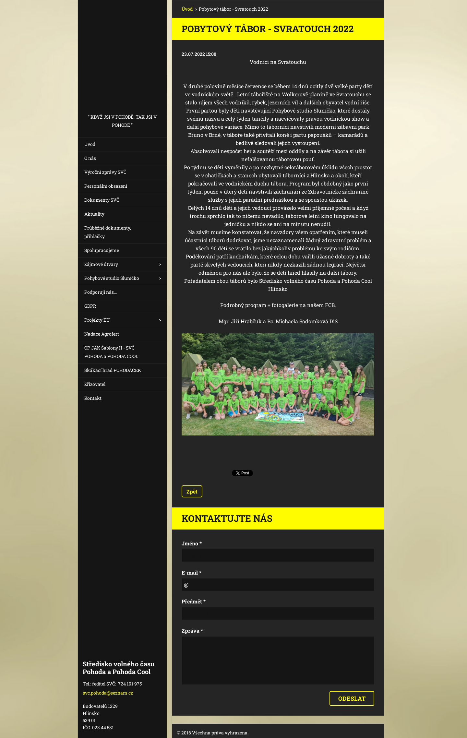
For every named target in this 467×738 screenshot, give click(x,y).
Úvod (89, 144)
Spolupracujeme (101, 250)
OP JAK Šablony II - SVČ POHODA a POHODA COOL (111, 352)
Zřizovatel (94, 384)
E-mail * (191, 572)
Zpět (192, 491)
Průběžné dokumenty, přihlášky (107, 232)
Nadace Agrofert (101, 334)
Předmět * (194, 601)
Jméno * (192, 543)
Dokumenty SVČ (101, 200)
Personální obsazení (105, 186)
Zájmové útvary (101, 264)
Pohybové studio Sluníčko (111, 278)
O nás (90, 158)
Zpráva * (192, 630)
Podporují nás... (100, 292)
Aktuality (94, 214)
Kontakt (93, 398)
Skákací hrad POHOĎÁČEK (112, 370)
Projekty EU (97, 320)
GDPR (90, 306)
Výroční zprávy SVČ (105, 172)
